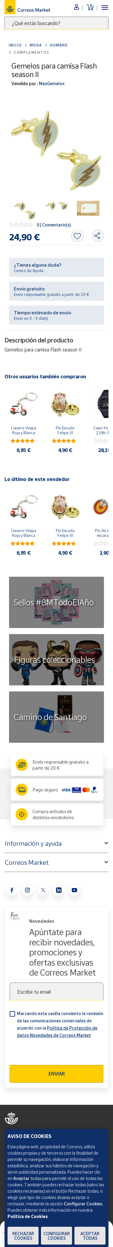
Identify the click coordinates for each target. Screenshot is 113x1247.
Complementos (31, 52)
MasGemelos (51, 83)
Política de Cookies (28, 1216)
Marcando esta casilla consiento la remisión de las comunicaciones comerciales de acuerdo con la (60, 1024)
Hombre (59, 45)
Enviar (57, 1074)
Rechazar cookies (23, 1236)
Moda (36, 45)
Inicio (15, 45)
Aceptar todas (89, 1236)
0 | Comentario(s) (54, 224)
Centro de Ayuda (28, 270)
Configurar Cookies (56, 1236)
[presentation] (55, 1053)
